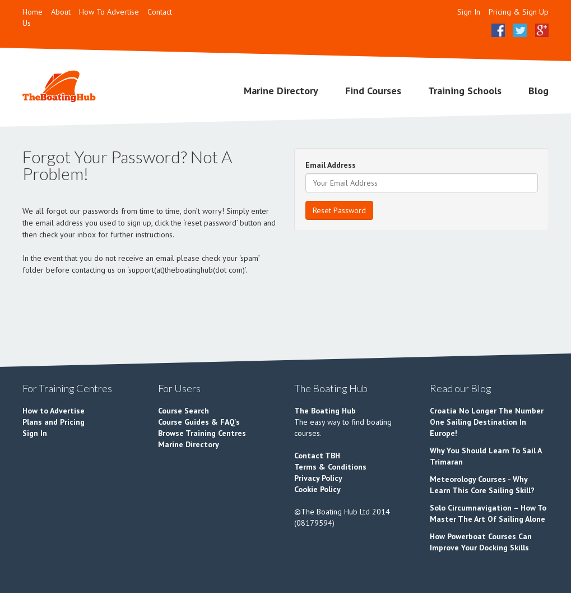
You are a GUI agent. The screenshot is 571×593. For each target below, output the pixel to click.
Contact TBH (317, 456)
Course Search (183, 411)
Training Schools (465, 90)
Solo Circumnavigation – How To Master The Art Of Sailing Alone (488, 513)
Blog (538, 90)
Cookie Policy (317, 489)
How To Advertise (109, 12)
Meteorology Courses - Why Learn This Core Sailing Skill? (482, 484)
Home (32, 12)
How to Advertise (53, 411)
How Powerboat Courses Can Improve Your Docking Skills (481, 542)
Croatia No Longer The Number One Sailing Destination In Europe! (487, 422)
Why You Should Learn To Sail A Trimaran (485, 456)
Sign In (468, 12)
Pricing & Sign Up (519, 12)
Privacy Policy (318, 478)
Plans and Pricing (53, 422)
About (61, 12)
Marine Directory (281, 90)
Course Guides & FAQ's (199, 422)
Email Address (330, 165)
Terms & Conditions (330, 467)
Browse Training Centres (202, 433)
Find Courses (373, 90)
